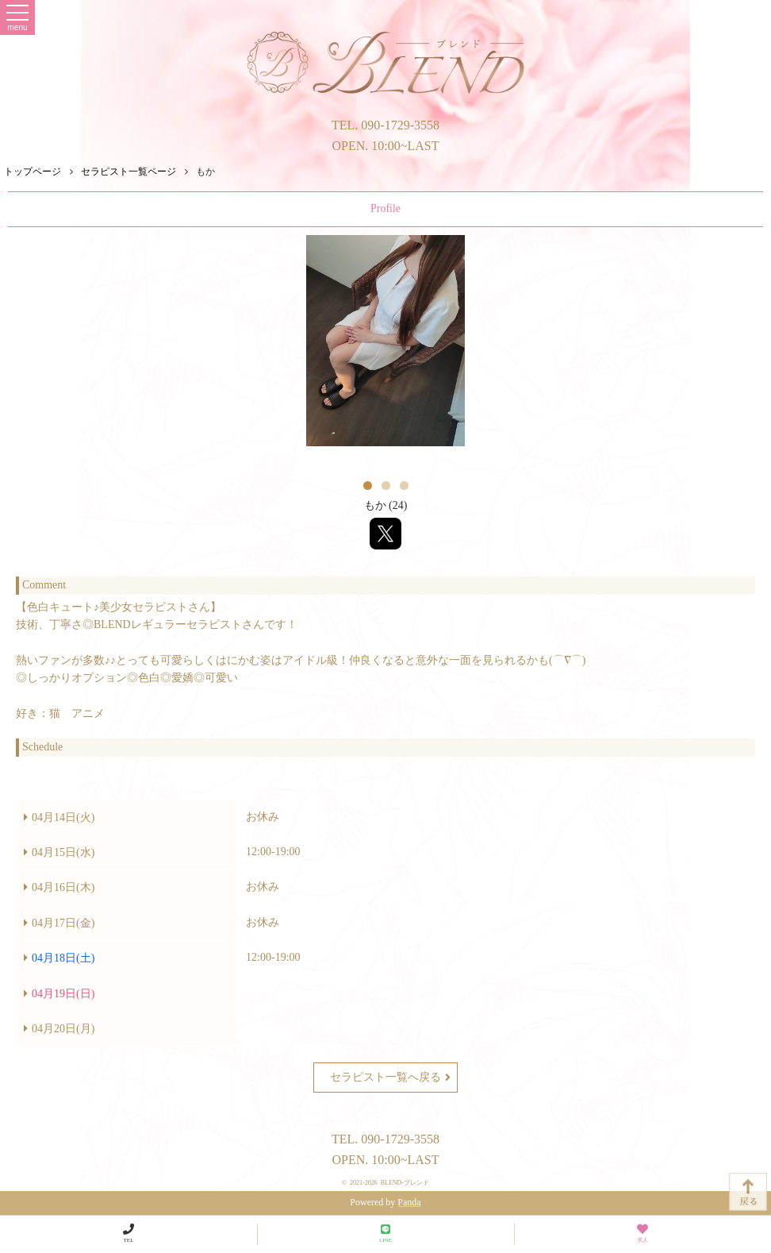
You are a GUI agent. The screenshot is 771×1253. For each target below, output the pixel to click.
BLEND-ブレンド (405, 1182)
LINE (385, 1233)
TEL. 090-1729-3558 (385, 125)
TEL (128, 1233)
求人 (642, 1233)
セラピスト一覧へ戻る (390, 1077)
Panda (408, 1202)
